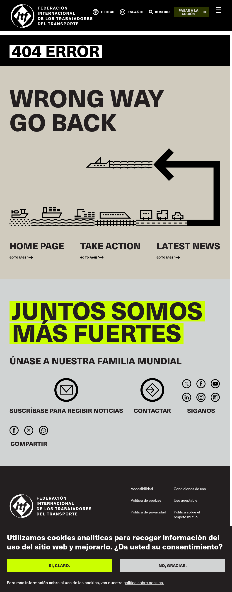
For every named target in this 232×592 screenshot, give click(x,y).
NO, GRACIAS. (173, 565)
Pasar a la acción (188, 12)
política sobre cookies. (143, 582)
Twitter (186, 383)
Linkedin (186, 397)
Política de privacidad (148, 512)
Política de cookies (146, 500)
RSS (215, 397)
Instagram (201, 397)
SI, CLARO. (59, 565)
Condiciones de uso (190, 488)
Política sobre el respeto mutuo (187, 514)
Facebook (201, 383)
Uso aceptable (185, 500)
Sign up (66, 392)
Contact (152, 392)
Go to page (18, 257)
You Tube (215, 383)
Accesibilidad (142, 488)
